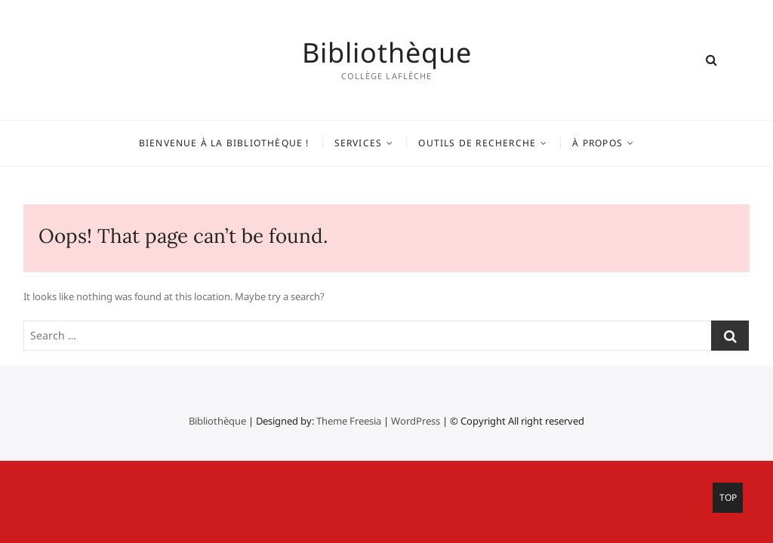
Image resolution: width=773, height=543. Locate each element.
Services (358, 143)
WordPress (415, 421)
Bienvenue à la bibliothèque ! (224, 143)
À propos (597, 143)
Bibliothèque (387, 52)
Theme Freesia (348, 421)
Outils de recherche (477, 143)
